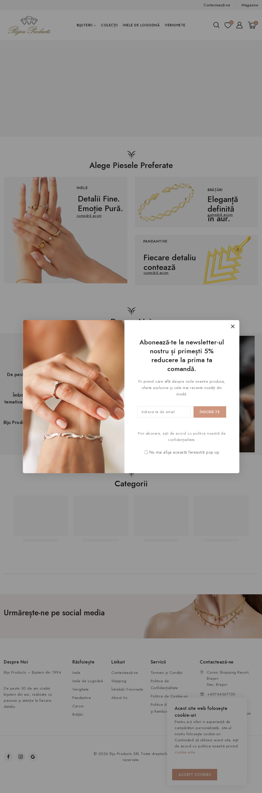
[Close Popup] (233, 326)
